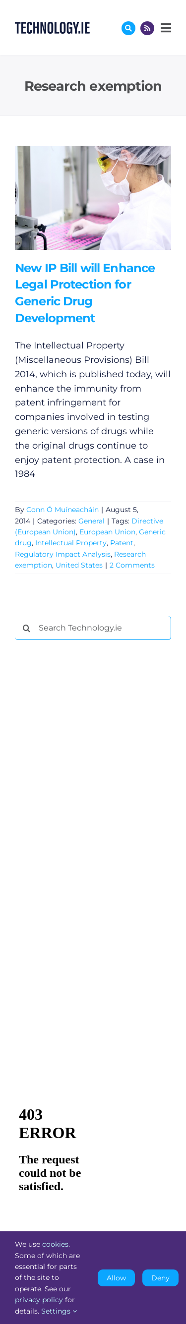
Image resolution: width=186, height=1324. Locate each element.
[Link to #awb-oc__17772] (128, 28)
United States (79, 565)
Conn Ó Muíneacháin (62, 509)
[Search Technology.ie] (93, 628)
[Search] (27, 628)
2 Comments (132, 565)
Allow (116, 1277)
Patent (121, 542)
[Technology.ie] (52, 26)
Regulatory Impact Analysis (63, 554)
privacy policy (39, 1299)
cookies (55, 1244)
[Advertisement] (89, 798)
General (91, 521)
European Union (107, 531)
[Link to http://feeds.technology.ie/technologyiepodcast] (147, 28)
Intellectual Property (71, 542)
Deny (160, 1277)
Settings (59, 1311)
